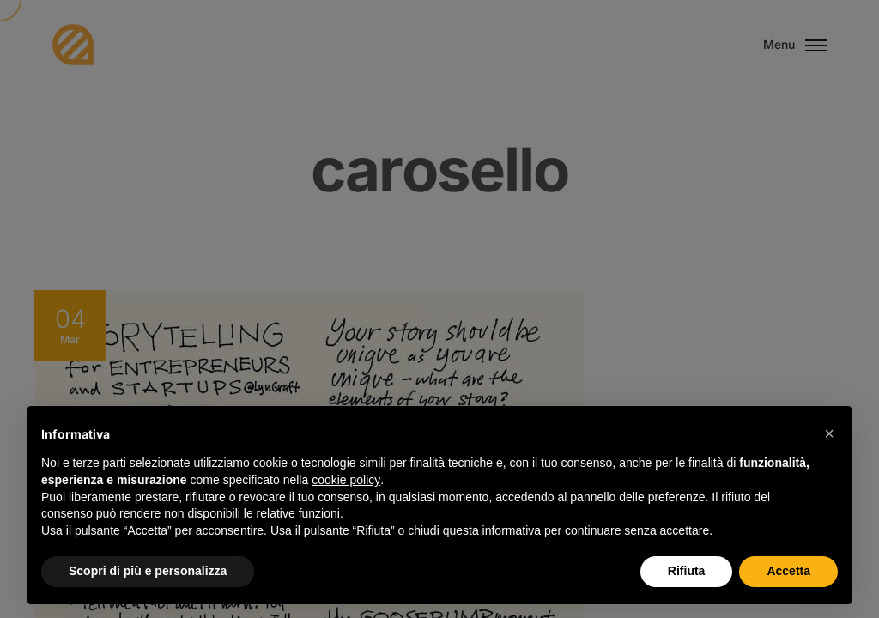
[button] (829, 433)
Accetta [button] (788, 571)
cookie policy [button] (346, 480)
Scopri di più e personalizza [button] (148, 571)
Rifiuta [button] (687, 571)
